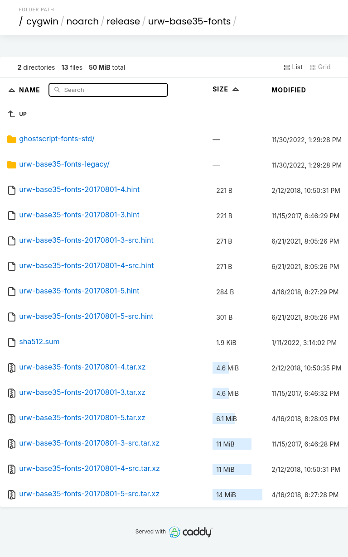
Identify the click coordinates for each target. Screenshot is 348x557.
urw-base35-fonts (189, 21)
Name (30, 89)
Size (227, 89)
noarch (83, 21)
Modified (288, 90)
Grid (320, 67)
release (123, 21)
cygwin (42, 21)
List (293, 67)
